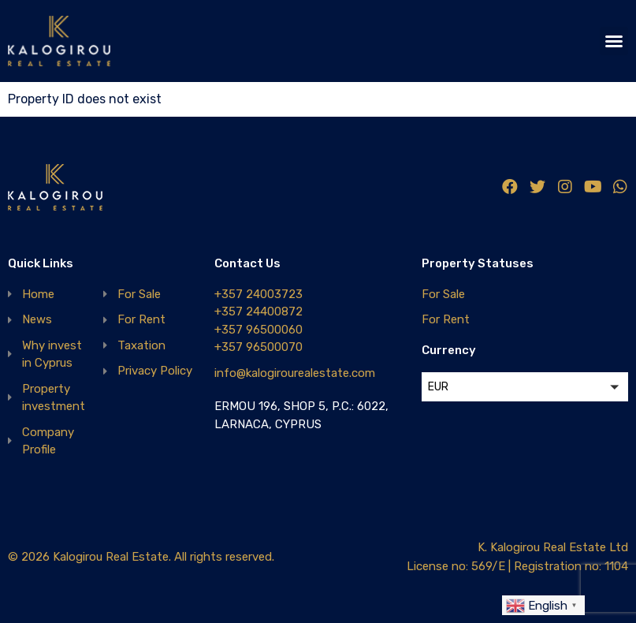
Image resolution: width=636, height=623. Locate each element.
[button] (614, 41)
